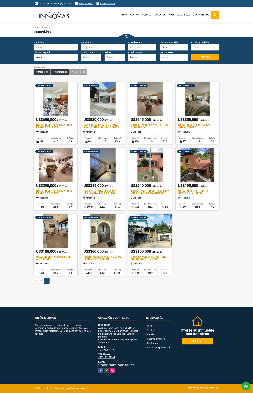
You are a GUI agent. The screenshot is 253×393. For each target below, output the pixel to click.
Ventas (134, 15)
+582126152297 (86, 3)
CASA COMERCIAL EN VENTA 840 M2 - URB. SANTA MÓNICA (101, 126)
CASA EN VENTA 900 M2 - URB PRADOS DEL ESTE (54, 192)
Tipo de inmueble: (169, 42)
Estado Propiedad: (201, 42)
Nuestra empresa (179, 15)
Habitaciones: (88, 52)
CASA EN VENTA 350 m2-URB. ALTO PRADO (53, 258)
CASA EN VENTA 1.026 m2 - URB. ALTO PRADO (150, 126)
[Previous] (36, 281)
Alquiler (147, 15)
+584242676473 (107, 3)
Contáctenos (201, 15)
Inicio (123, 15)
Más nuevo (42, 72)
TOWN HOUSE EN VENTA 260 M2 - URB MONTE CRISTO (102, 258)
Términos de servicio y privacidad (203, 388)
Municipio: (39, 42)
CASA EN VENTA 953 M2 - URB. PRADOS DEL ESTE (54, 126)
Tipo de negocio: (43, 52)
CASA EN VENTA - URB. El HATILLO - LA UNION (193, 192)
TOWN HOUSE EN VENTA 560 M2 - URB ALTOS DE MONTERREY (150, 192)
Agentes (160, 15)
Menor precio (60, 72)
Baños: (108, 52)
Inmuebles (46, 27)
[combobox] (56, 47)
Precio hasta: (167, 52)
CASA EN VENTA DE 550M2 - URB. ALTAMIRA (194, 126)
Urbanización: (135, 42)
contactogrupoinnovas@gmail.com (116, 364)
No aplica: (86, 42)
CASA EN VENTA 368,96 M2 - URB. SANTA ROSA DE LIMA (100, 192)
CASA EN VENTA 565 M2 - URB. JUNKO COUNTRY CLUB (149, 258)
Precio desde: (135, 52)
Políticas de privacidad (158, 347)
